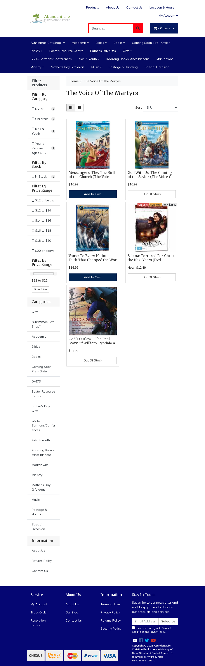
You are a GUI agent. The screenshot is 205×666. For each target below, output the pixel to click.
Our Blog (72, 612)
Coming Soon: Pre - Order (151, 43)
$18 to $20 (41, 241)
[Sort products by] (160, 107)
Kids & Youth (88, 59)
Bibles (100, 43)
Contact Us (134, 7)
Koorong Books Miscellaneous (127, 59)
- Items (163, 28)
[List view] (79, 107)
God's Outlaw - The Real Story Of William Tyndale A (92, 341)
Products (92, 7)
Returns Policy (42, 561)
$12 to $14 (41, 210)
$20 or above (43, 251)
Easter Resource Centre (66, 51)
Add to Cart (92, 194)
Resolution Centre (38, 622)
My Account (39, 604)
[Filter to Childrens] (43, 119)
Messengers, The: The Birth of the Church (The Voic (92, 175)
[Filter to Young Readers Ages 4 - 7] (43, 148)
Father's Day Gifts (103, 51)
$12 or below (43, 200)
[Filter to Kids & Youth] (43, 131)
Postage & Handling (123, 67)
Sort (138, 107)
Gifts (126, 51)
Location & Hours (161, 7)
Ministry (36, 67)
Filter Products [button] (39, 83)
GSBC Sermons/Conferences (51, 59)
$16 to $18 (41, 231)
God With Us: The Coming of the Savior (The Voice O (150, 175)
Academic (79, 43)
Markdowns (164, 59)
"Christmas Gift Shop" (46, 43)
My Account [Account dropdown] (167, 16)
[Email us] (135, 640)
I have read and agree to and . (151, 629)
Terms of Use (110, 604)
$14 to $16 (41, 220)
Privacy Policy (110, 612)
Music (95, 67)
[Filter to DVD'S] (43, 109)
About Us (112, 7)
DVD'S (35, 51)
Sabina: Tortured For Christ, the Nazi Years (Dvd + (151, 258)
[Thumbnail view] (70, 107)
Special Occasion (157, 67)
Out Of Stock (151, 194)
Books (118, 43)
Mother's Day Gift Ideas (67, 67)
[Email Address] (145, 621)
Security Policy (111, 629)
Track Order (39, 612)
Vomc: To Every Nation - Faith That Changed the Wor (93, 258)
